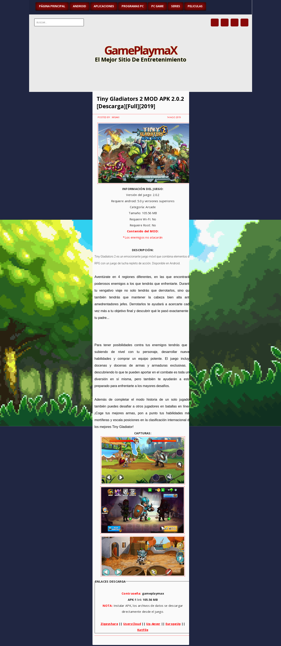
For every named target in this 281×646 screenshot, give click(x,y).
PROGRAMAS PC (133, 6)
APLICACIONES (104, 6)
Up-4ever (153, 624)
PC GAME (157, 6)
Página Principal (52, 6)
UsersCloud (132, 624)
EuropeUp (173, 624)
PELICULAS (195, 6)
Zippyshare (109, 624)
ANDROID (79, 6)
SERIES (175, 6)
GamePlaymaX (140, 50)
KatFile (142, 630)
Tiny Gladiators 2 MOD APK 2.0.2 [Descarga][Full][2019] (140, 102)
